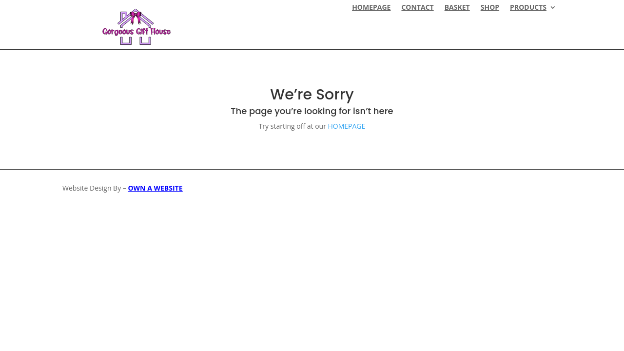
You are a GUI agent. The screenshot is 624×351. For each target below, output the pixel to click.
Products (528, 8)
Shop (490, 8)
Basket (457, 8)
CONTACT (417, 8)
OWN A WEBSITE (155, 188)
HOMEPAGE (371, 8)
